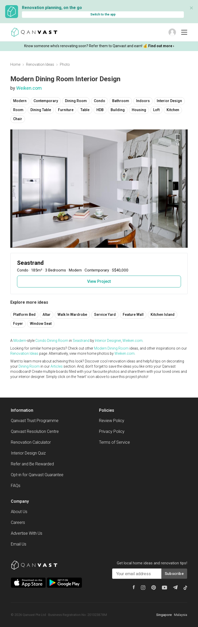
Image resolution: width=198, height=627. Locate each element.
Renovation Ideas (40, 64)
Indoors (143, 101)
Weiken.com (29, 88)
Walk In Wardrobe (72, 314)
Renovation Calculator (31, 442)
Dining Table (40, 110)
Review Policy (111, 420)
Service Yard (105, 314)
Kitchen (173, 110)
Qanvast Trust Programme (35, 420)
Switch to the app (103, 14)
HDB (100, 110)
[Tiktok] (185, 587)
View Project (99, 281)
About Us (19, 511)
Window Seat (41, 323)
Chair (17, 119)
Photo (65, 64)
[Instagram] (143, 587)
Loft (156, 110)
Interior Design (169, 101)
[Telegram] (175, 587)
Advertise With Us (26, 533)
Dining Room (76, 101)
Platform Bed (24, 314)
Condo (99, 101)
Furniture (65, 110)
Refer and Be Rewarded (32, 463)
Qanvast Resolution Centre (35, 431)
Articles (57, 366)
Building (118, 110)
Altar (47, 314)
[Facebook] (134, 587)
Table (84, 110)
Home (15, 64)
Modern (20, 101)
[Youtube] (164, 587)
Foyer (18, 323)
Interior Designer (108, 341)
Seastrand (81, 341)
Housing (139, 110)
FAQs (15, 485)
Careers (18, 522)
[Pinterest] (153, 587)
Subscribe (174, 573)
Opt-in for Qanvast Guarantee (37, 474)
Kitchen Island (163, 314)
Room (18, 110)
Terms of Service (114, 442)
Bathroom (120, 101)
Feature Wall (133, 314)
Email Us (18, 544)
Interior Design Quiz (28, 453)
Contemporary (46, 101)
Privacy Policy (112, 431)
